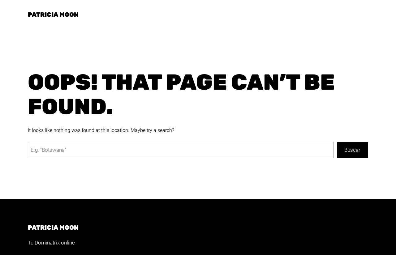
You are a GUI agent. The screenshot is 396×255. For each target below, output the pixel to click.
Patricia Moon (53, 14)
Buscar (352, 150)
